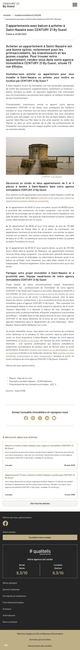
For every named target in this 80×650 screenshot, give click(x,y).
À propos (7, 609)
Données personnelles (40, 639)
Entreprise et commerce (14, 596)
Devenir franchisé (11, 589)
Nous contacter (10, 621)
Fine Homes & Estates (13, 602)
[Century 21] (11, 5)
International (9, 615)
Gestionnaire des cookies (40, 645)
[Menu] (75, 4)
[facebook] (5, 523)
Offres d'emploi (10, 583)
